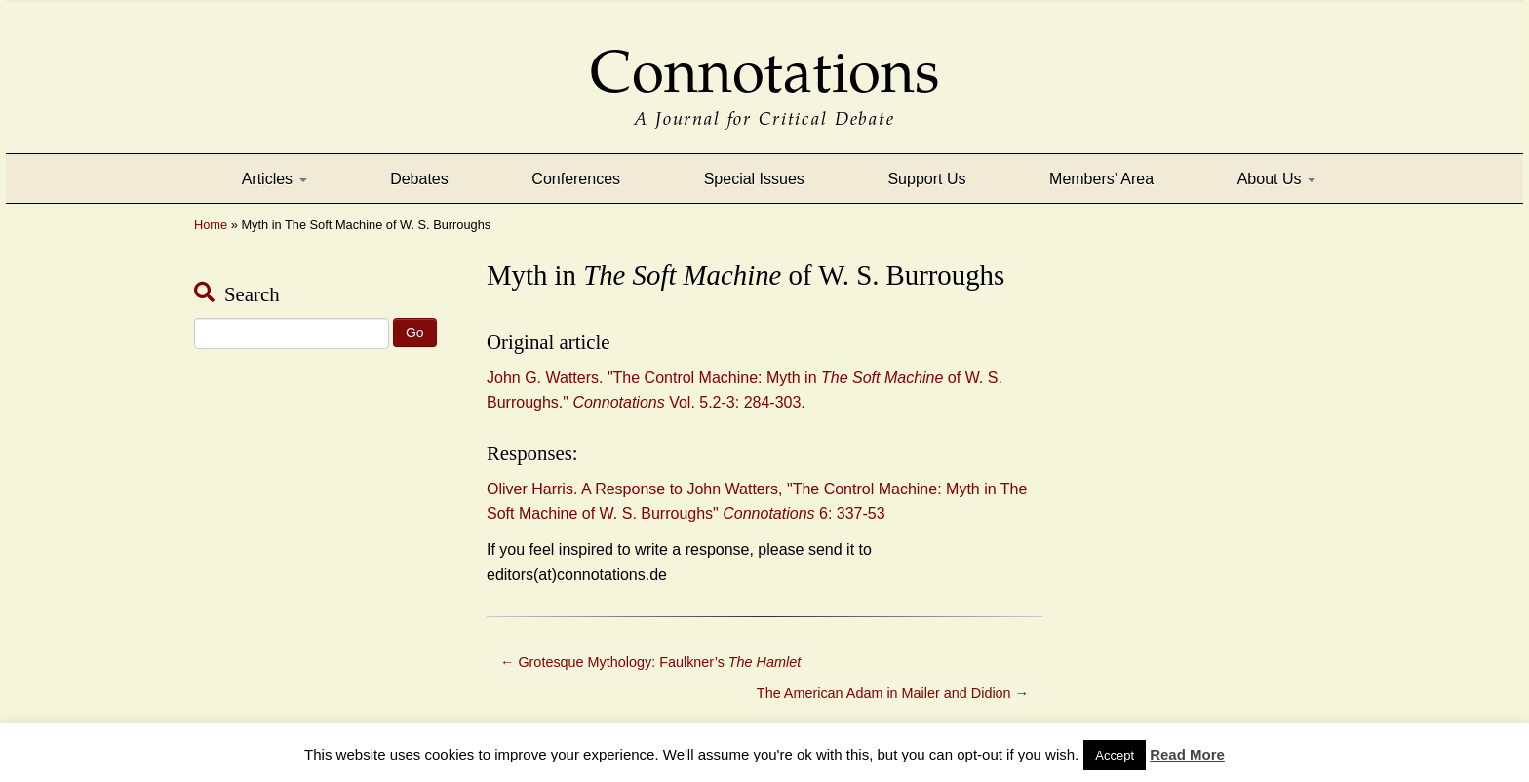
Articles (274, 179)
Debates (419, 179)
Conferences (575, 179)
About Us (1276, 179)
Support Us (926, 179)
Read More (1187, 754)
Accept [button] (1114, 755)
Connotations (764, 58)
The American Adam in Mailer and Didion (893, 693)
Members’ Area (1101, 179)
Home (210, 224)
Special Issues (754, 179)
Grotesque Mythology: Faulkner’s (650, 662)
